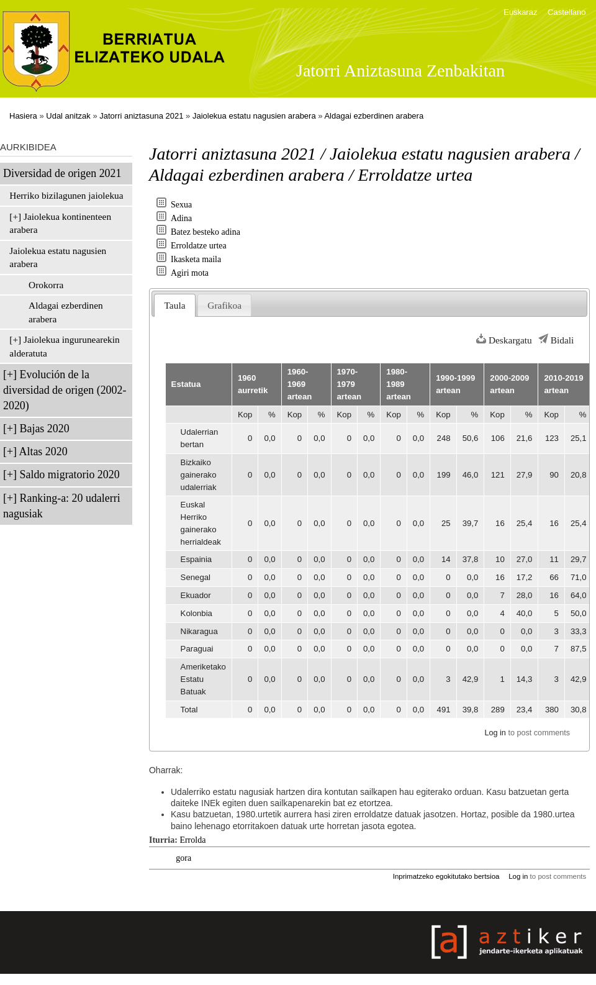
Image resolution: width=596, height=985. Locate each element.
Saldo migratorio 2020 (70, 474)
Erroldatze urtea (199, 245)
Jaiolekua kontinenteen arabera (60, 223)
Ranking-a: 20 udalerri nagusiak (61, 506)
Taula (175, 305)
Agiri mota (190, 273)
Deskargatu (510, 340)
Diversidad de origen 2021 (62, 173)
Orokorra (46, 284)
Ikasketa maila (196, 259)
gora (183, 858)
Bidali (562, 340)
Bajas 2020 (45, 428)
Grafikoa (224, 305)
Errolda (192, 840)
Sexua (181, 204)
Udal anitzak (68, 115)
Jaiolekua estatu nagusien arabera (254, 115)
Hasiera (23, 115)
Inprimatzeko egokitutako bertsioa (446, 876)
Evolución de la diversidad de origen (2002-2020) (64, 390)
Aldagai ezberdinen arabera (373, 115)
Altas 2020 (43, 451)
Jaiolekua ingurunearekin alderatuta (64, 346)
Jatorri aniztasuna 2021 (141, 115)
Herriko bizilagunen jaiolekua (66, 195)
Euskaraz (520, 12)
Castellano (566, 12)
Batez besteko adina (205, 232)
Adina (181, 218)
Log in (494, 733)
